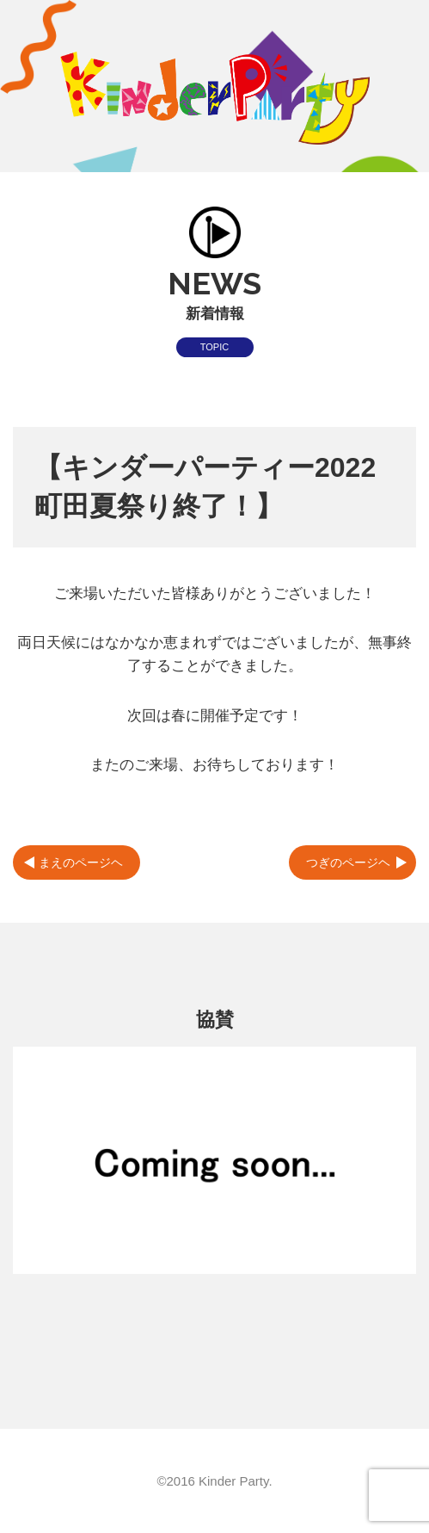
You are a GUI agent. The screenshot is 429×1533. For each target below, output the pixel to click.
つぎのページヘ (348, 862)
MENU (401, 28)
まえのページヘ (81, 862)
